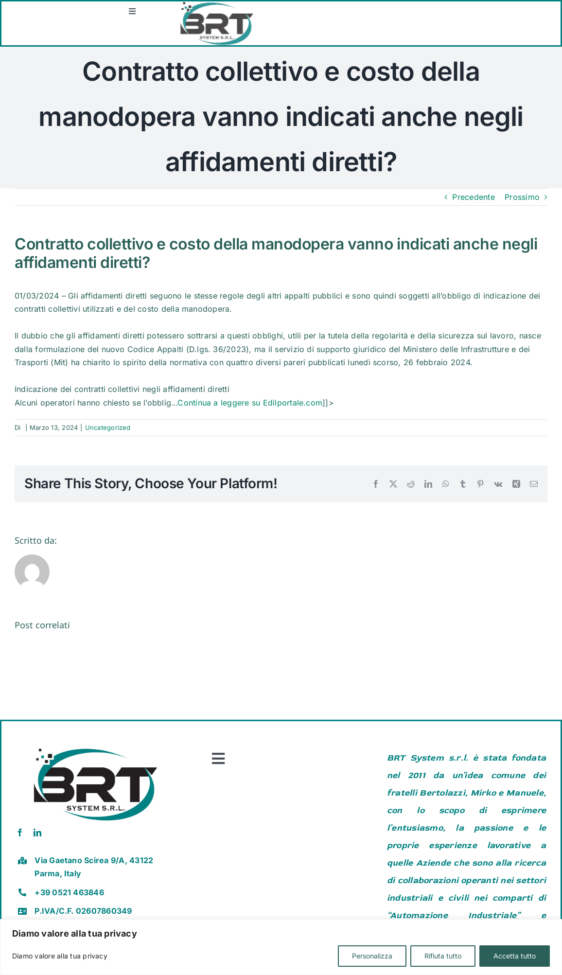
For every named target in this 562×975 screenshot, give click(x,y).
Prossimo (522, 197)
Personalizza (372, 956)
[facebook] (20, 832)
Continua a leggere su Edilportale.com (249, 403)
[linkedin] (37, 832)
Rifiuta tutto (442, 956)
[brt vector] (95, 744)
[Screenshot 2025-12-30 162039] (425, 5)
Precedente (473, 197)
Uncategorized (108, 427)
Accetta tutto (514, 956)
